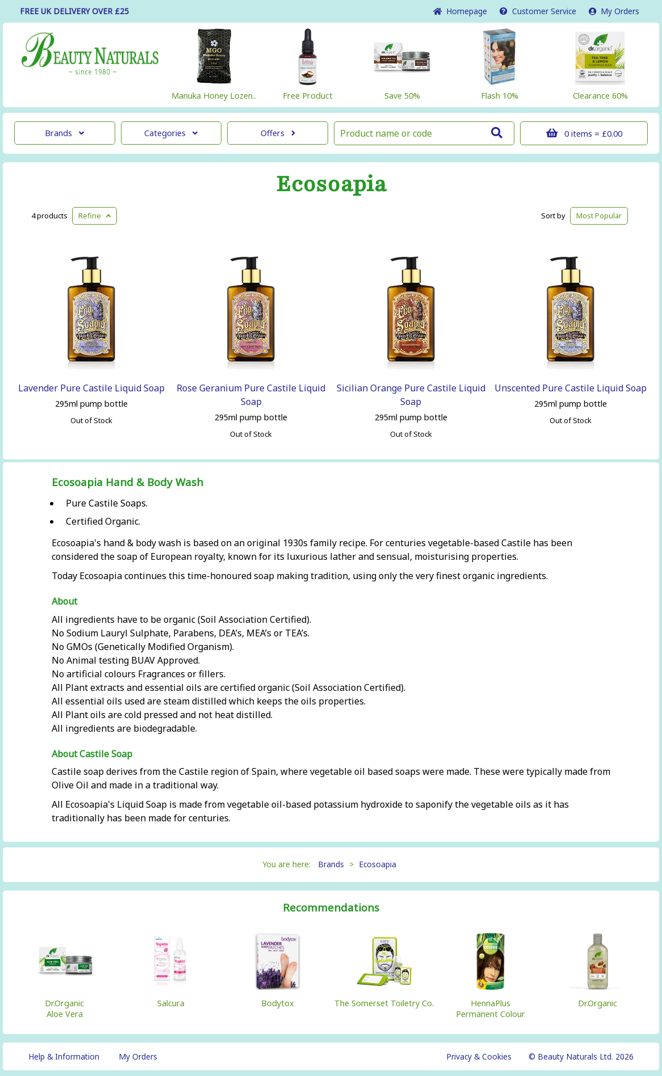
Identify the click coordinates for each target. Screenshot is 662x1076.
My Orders (614, 11)
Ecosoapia (331, 184)
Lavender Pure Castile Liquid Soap (91, 388)
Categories (171, 133)
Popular (599, 215)
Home (460, 11)
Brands (64, 133)
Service (538, 11)
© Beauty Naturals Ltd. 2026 (581, 1056)
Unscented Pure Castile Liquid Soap (571, 388)
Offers (278, 133)
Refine (94, 215)
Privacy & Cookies (479, 1056)
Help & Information (63, 1056)
